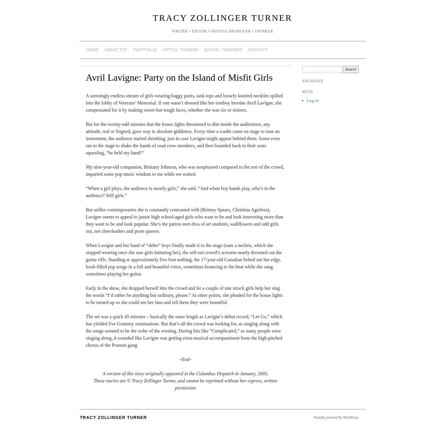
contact (258, 50)
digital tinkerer (223, 50)
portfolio (145, 50)
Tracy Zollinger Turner (222, 18)
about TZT (115, 50)
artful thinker (180, 50)
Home (93, 50)
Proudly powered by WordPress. (336, 417)
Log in (312, 100)
